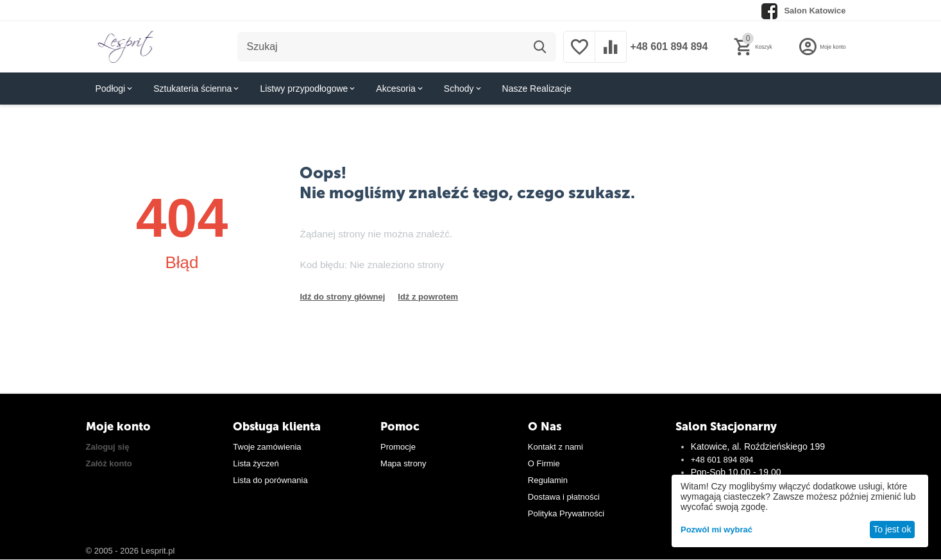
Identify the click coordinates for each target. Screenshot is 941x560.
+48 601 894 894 (665, 46)
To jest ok (892, 529)
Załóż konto (109, 463)
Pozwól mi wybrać (716, 529)
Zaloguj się (108, 447)
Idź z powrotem (428, 296)
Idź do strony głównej (342, 296)
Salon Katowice (814, 10)
